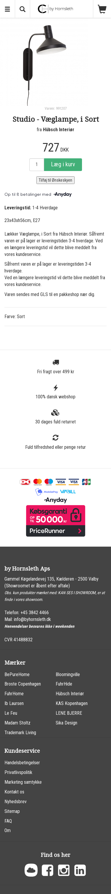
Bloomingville (68, 674)
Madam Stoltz (17, 723)
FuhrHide (64, 684)
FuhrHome (14, 693)
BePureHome (17, 674)
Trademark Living (20, 732)
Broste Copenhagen (22, 684)
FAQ (8, 821)
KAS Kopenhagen (72, 703)
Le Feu (10, 713)
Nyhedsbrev (15, 801)
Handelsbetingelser (22, 762)
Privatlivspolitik (18, 772)
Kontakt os (14, 792)
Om (7, 830)
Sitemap (12, 811)
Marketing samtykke (23, 782)
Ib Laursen (14, 703)
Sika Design (66, 723)
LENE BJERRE (69, 713)
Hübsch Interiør (58, 129)
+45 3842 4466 (34, 612)
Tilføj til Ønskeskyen (55, 180)
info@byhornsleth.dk (32, 619)
